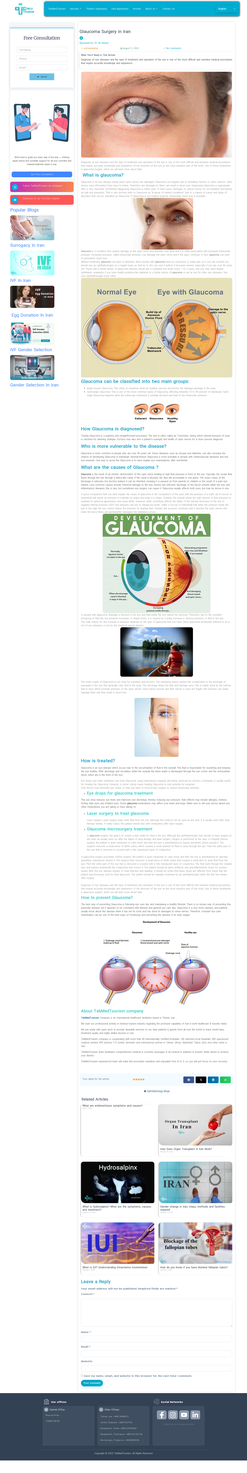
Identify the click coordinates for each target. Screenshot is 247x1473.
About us (151, 9)
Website (86, 1361)
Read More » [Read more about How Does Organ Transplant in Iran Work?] (166, 1154)
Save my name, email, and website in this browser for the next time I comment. (138, 1376)
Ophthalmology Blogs (158, 1091)
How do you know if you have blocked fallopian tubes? (194, 1267)
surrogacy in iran (27, 245)
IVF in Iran (20, 280)
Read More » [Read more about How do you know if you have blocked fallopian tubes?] (166, 1272)
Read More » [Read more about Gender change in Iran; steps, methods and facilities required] (166, 1215)
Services (75, 9)
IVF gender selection (31, 350)
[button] (188, 1080)
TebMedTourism (56, 9)
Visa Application (119, 9)
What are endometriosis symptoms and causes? (112, 1105)
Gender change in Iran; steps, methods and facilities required (192, 1208)
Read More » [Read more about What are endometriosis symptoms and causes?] (88, 1111)
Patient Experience (97, 9)
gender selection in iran (34, 385)
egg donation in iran (32, 315)
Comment (87, 1294)
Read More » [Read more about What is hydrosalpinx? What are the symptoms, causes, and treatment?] (88, 1215)
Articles (137, 9)
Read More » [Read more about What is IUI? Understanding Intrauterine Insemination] (88, 1272)
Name (86, 1332)
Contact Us (169, 9)
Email (85, 1347)
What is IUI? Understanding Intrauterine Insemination (114, 1267)
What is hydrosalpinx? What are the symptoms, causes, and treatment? (116, 1208)
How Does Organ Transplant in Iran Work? (186, 1149)
